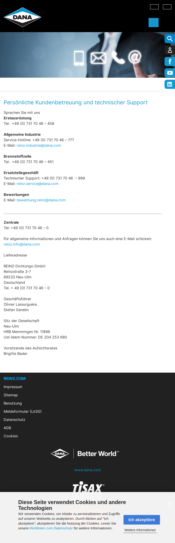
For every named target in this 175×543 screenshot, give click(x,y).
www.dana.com (87, 470)
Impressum (13, 386)
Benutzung (13, 403)
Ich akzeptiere (142, 519)
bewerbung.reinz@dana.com (41, 200)
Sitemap (11, 395)
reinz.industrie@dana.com (39, 145)
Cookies (11, 436)
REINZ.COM (15, 378)
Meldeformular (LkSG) (23, 411)
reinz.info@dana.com (22, 244)
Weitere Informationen (140, 530)
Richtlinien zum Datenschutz (51, 528)
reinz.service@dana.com (38, 183)
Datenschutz (14, 419)
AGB (7, 427)
